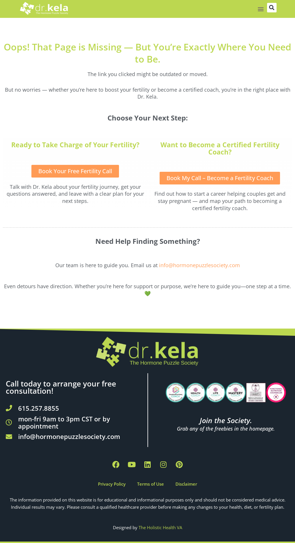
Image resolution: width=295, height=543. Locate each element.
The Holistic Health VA (160, 527)
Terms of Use (150, 484)
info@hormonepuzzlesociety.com (199, 265)
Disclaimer (186, 484)
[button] (261, 9)
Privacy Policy (112, 484)
